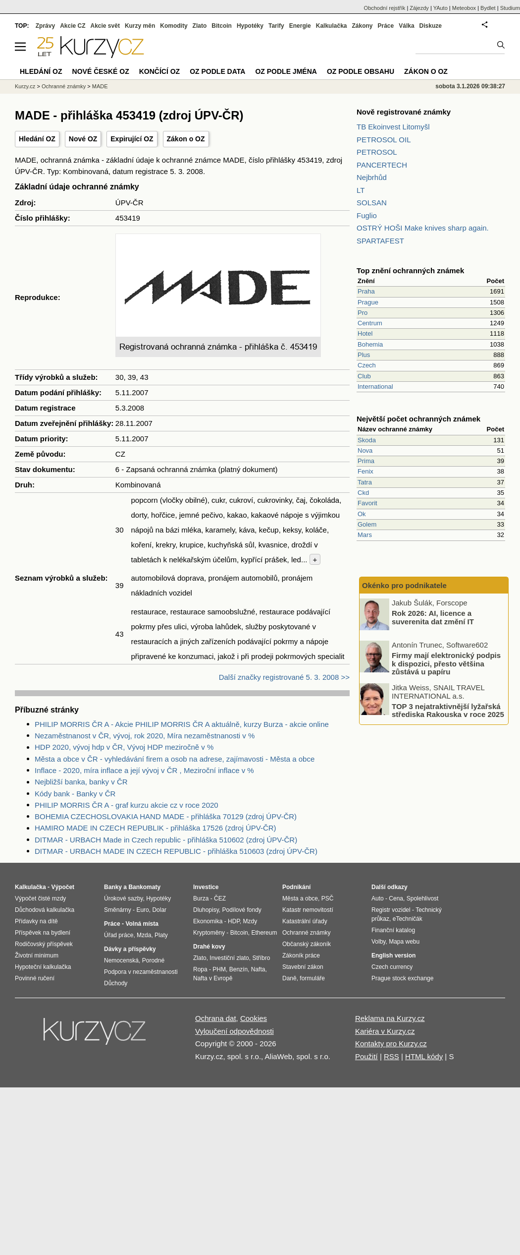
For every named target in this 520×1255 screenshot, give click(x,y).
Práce (386, 25)
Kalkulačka (331, 25)
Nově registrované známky (404, 112)
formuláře (312, 978)
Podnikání (296, 887)
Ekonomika (207, 921)
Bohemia (370, 344)
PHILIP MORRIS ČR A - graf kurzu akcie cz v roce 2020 (126, 805)
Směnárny (117, 909)
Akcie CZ (72, 25)
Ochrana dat (215, 1018)
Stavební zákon (302, 966)
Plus (364, 355)
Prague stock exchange (402, 978)
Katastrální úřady (304, 921)
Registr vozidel (391, 909)
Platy (161, 935)
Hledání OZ (37, 139)
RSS (391, 1056)
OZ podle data (217, 71)
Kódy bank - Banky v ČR (75, 793)
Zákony (362, 25)
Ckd (363, 492)
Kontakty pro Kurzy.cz (391, 1043)
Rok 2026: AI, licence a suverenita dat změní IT (433, 617)
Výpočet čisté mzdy (40, 898)
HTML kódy (424, 1056)
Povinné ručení (34, 978)
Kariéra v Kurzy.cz (385, 1031)
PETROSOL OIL (384, 139)
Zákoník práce (301, 955)
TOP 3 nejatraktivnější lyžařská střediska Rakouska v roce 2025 (448, 710)
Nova (365, 450)
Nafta (258, 969)
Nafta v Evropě (212, 978)
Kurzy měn (140, 25)
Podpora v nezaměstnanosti (141, 971)
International (375, 386)
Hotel (365, 333)
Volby (378, 941)
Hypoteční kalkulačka (43, 966)
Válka (406, 25)
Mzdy (250, 921)
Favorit (367, 503)
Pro (362, 312)
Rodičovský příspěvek (44, 944)
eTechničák (407, 918)
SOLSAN (372, 202)
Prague (368, 302)
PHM (219, 969)
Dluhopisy (206, 909)
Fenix (365, 471)
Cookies (253, 1018)
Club (364, 376)
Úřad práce (118, 935)
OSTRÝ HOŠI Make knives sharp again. (423, 228)
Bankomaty (144, 887)
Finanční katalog (393, 930)
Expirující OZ (131, 139)
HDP (234, 921)
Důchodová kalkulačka (44, 909)
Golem (367, 524)
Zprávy (45, 25)
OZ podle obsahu (360, 71)
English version (393, 955)
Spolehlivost (423, 898)
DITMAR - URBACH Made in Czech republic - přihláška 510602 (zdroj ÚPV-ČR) (166, 840)
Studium (510, 8)
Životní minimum (36, 955)
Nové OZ (83, 139)
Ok (362, 514)
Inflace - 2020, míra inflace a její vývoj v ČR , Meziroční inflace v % (144, 770)
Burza (200, 898)
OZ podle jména (285, 71)
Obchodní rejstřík (385, 8)
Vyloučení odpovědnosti (234, 1031)
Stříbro (261, 958)
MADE (100, 86)
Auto (377, 898)
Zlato (200, 25)
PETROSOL (377, 152)
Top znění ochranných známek (410, 270)
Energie (300, 25)
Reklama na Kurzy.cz (390, 1018)
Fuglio (367, 215)
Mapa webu (404, 941)
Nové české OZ (100, 71)
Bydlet (488, 8)
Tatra (365, 482)
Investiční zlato (229, 958)
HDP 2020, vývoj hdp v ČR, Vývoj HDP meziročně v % (124, 747)
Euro (142, 909)
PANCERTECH (382, 165)
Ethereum (264, 932)
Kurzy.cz (25, 86)
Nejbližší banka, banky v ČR (81, 781)
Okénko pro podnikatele (404, 585)
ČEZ (220, 898)
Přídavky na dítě (36, 921)
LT (360, 190)
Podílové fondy (241, 909)
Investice (205, 887)
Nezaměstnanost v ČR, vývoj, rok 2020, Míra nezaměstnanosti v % (145, 735)
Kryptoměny (209, 932)
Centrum (370, 323)
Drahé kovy (209, 946)
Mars (365, 534)
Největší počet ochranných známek (418, 419)
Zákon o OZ (186, 139)
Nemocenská (121, 960)
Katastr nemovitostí (307, 909)
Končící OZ (159, 71)
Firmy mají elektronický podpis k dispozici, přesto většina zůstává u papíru (446, 663)
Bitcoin (221, 25)
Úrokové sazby (123, 898)
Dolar (159, 909)
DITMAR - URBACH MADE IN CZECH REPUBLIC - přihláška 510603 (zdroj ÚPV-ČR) (176, 851)
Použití (366, 1056)
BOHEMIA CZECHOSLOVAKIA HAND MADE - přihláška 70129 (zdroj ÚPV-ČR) (166, 816)
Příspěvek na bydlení (42, 932)
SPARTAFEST (380, 241)
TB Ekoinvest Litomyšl (393, 126)
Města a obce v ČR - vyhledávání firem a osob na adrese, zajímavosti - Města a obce (174, 759)
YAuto (440, 8)
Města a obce (300, 898)
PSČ (327, 898)
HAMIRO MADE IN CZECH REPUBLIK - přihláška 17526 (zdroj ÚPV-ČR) (155, 828)
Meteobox (464, 8)
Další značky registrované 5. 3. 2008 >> (284, 677)
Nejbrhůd (372, 177)
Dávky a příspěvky (130, 949)
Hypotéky (250, 25)
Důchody (115, 983)
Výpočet (62, 887)
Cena (396, 898)
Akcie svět (105, 25)
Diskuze (430, 25)
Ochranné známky (64, 86)
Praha (366, 291)
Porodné (153, 960)
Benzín (238, 969)
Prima (366, 461)
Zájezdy (419, 8)
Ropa (200, 969)
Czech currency (392, 966)
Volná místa (141, 923)
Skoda (367, 440)
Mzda (144, 935)
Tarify (276, 25)
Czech (367, 365)
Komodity (173, 25)
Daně (289, 978)
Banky (113, 887)
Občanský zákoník (306, 944)
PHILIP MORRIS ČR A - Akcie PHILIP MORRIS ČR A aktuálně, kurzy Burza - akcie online (182, 724)
